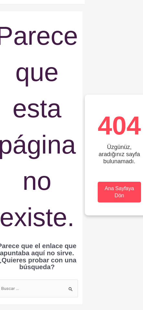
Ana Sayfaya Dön (119, 192)
